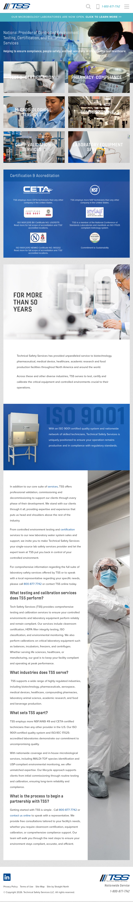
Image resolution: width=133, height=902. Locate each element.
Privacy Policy (10, 887)
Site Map (40, 887)
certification (68, 530)
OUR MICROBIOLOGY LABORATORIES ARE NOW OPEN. (66, 17)
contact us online (20, 816)
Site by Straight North (58, 887)
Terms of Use (26, 887)
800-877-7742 (33, 584)
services (53, 487)
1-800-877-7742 (111, 6)
